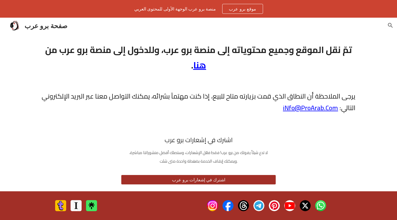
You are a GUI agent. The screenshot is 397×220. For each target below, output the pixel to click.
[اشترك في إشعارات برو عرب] (198, 179)
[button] (390, 25)
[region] (198, 9)
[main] (198, 57)
